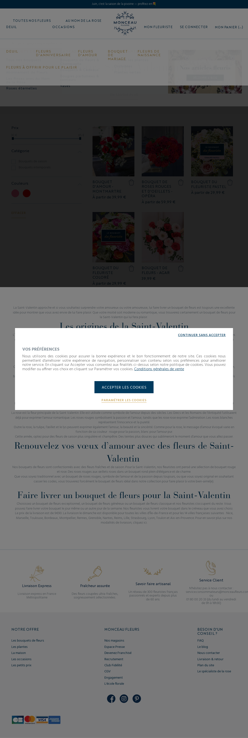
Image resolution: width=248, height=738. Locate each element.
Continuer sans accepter (202, 335)
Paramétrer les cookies (124, 400)
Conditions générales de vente (159, 369)
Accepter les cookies (124, 388)
